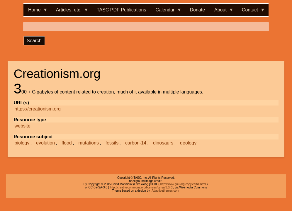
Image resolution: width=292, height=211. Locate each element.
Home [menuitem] (35, 11)
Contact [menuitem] (251, 11)
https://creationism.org (38, 108)
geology (188, 142)
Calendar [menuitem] (166, 11)
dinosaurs (163, 142)
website (22, 125)
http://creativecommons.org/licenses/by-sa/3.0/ (140, 187)
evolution (45, 142)
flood (67, 142)
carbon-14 (135, 142)
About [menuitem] (222, 11)
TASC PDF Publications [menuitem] (121, 9)
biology (22, 142)
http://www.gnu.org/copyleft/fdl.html (183, 184)
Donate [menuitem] (197, 9)
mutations (89, 142)
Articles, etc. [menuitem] (70, 11)
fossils (112, 142)
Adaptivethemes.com (165, 190)
